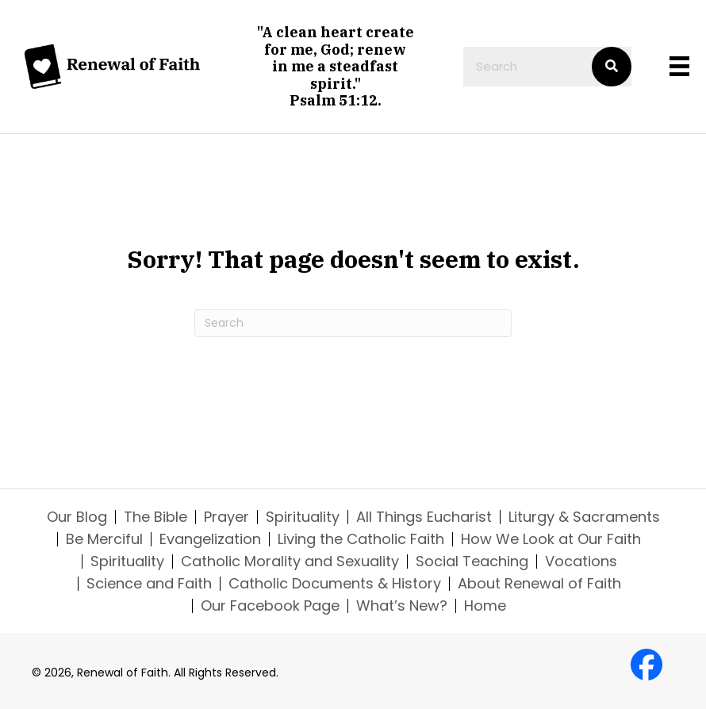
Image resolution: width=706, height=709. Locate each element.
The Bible (155, 517)
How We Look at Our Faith (551, 539)
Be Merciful (104, 539)
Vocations (581, 561)
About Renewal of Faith (539, 584)
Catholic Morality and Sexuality (290, 561)
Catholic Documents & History (334, 584)
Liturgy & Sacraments (584, 517)
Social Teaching (472, 561)
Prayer (226, 517)
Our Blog (77, 517)
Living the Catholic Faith (361, 539)
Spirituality (303, 517)
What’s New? (401, 606)
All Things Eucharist (424, 517)
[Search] (353, 323)
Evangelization (210, 539)
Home (485, 606)
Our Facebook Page (270, 606)
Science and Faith (149, 584)
